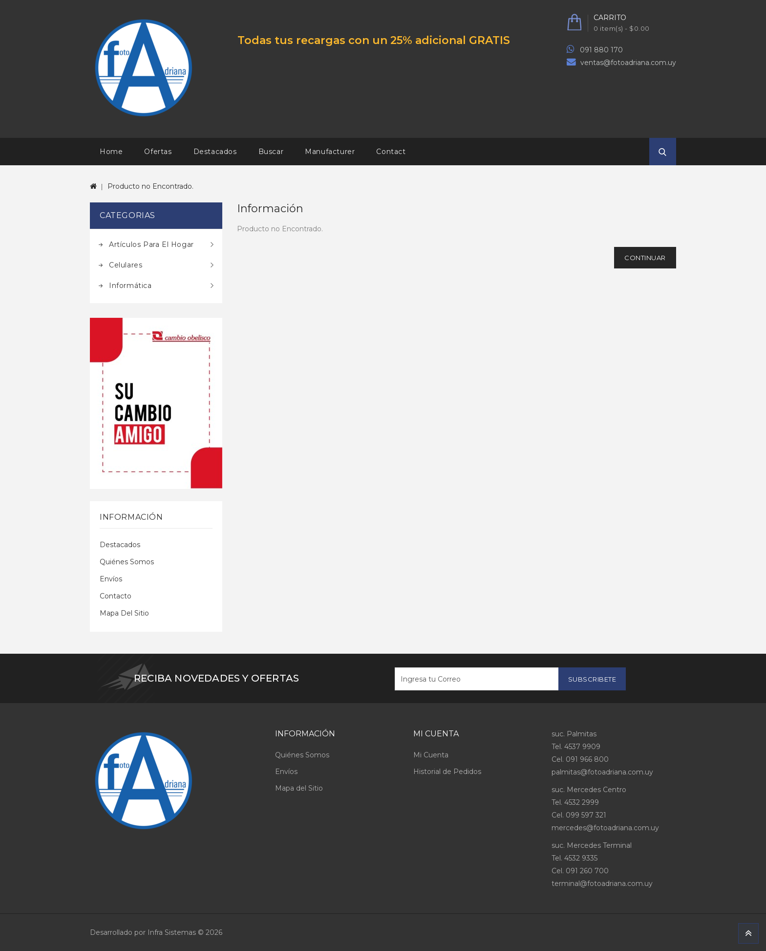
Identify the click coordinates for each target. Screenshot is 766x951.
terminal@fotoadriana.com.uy (602, 883)
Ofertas (157, 151)
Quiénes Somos (127, 561)
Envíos (111, 579)
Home (111, 151)
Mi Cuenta (430, 755)
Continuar (645, 258)
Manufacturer (330, 151)
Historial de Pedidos (447, 771)
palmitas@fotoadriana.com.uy (602, 772)
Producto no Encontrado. (150, 186)
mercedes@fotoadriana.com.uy (605, 827)
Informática (130, 285)
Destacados (215, 151)
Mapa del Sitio (124, 613)
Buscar (271, 151)
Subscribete (592, 679)
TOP (748, 933)
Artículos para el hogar (151, 244)
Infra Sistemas (172, 932)
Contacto (115, 596)
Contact (390, 151)
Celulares (125, 265)
